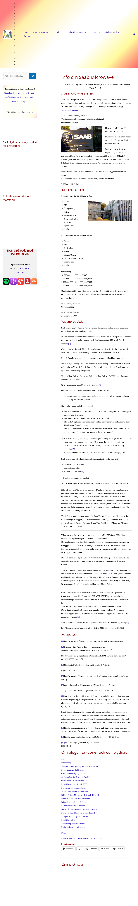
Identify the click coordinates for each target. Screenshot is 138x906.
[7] (107, 473)
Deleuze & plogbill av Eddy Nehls (75, 749)
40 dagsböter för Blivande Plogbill (75, 728)
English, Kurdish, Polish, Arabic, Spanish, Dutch (81, 788)
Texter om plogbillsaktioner (72, 773)
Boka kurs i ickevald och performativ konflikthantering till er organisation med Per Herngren (20, 52)
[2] (69, 298)
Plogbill (53, 12)
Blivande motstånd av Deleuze (73, 752)
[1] (76, 253)
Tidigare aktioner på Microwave (74, 766)
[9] (78, 571)
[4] (100, 339)
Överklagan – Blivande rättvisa (74, 732)
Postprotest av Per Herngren (72, 756)
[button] (134, 11)
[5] (73, 403)
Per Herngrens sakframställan (73, 739)
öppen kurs (27, 67)
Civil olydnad (97, 12)
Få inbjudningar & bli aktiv (72, 721)
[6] (82, 426)
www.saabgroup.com (69, 65)
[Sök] (32, 31)
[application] (57, 12)
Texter (84, 12)
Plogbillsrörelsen (68, 770)
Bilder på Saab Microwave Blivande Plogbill (79, 746)
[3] (109, 318)
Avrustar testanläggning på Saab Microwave (79, 718)
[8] (109, 524)
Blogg (63, 782)
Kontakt (109, 11)
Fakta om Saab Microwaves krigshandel (77, 763)
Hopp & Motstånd (40, 11)
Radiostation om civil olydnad (73, 777)
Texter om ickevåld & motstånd (74, 742)
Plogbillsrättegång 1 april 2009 (73, 735)
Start (27, 11)
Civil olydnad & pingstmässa (73, 725)
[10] (127, 576)
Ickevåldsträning (69, 12)
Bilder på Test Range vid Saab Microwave (78, 759)
